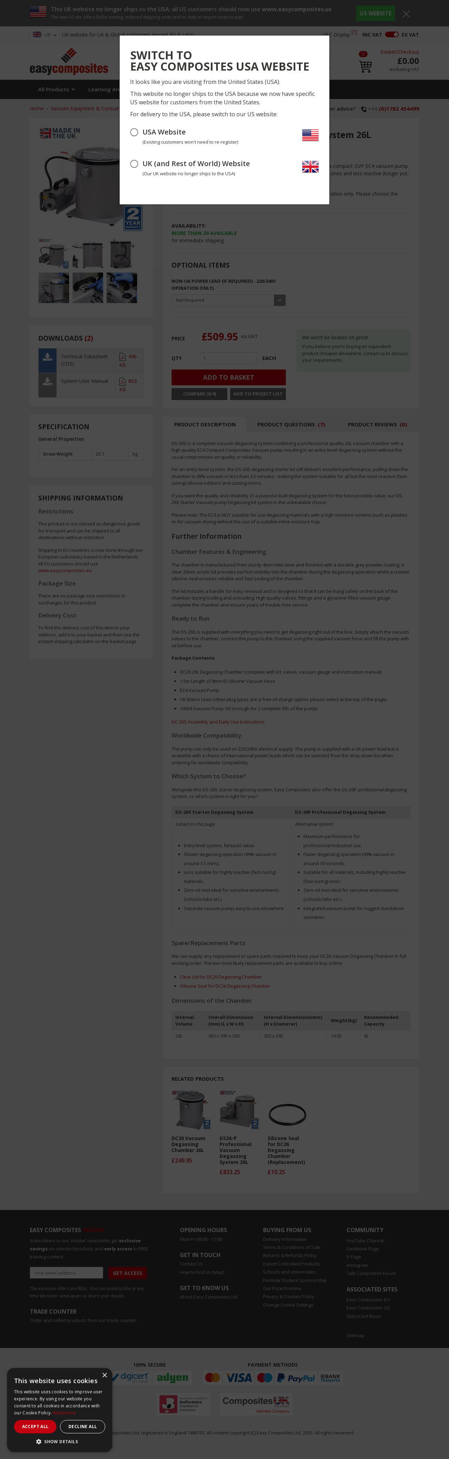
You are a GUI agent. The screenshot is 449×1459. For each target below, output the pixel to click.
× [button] (104, 1375)
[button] (59, 1441)
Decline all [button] (82, 1426)
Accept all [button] (35, 1426)
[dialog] (59, 1410)
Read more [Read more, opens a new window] (64, 1413)
